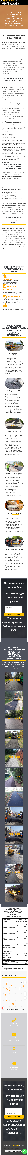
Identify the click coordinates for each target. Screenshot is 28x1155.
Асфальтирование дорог (14, 354)
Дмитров (16, 1148)
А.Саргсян (16, 1145)
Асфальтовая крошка (14, 431)
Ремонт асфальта (14, 513)
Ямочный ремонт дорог (14, 549)
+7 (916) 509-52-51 (11, 4)
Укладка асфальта (14, 391)
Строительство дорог (14, 474)
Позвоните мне (14, 614)
